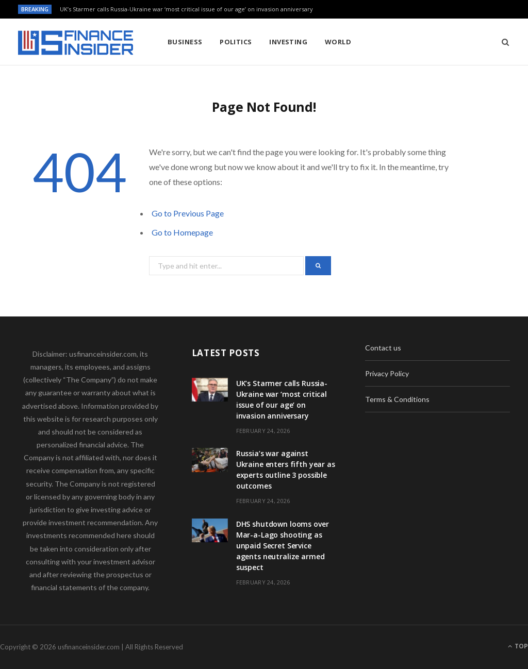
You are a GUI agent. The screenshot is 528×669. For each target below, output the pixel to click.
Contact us (383, 347)
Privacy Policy (387, 373)
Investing (288, 41)
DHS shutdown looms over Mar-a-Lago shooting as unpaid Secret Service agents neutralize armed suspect (282, 545)
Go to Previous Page (188, 213)
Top (518, 646)
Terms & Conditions (397, 399)
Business (185, 41)
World (338, 41)
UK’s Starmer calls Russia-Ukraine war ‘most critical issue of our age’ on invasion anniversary (186, 9)
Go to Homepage (182, 232)
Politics (236, 41)
